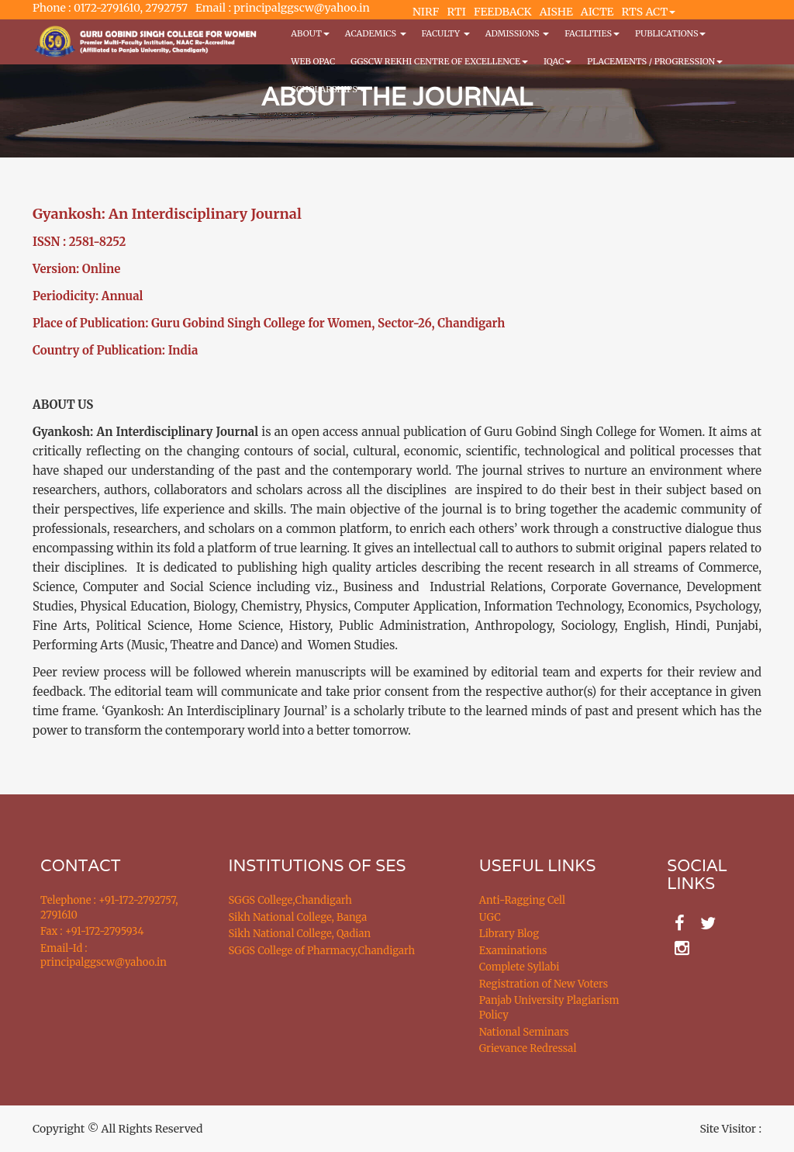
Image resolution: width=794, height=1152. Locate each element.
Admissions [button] (517, 33)
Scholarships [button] (328, 89)
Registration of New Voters (543, 984)
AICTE (597, 12)
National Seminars (524, 1032)
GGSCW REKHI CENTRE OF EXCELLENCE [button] (439, 61)
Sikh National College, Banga (298, 917)
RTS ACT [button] (649, 12)
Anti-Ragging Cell (522, 900)
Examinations (513, 950)
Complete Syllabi (519, 967)
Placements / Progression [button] (655, 61)
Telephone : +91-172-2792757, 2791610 (109, 908)
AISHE (556, 12)
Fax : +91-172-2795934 (91, 931)
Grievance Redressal (528, 1048)
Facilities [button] (592, 33)
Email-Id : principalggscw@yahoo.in (103, 956)
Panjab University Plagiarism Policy (549, 1008)
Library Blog (509, 933)
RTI (456, 12)
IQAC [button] (557, 61)
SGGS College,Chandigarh (290, 900)
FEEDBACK (503, 12)
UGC (490, 917)
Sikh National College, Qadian (300, 933)
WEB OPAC (313, 61)
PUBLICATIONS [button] (670, 33)
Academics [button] (375, 33)
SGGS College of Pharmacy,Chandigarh (322, 950)
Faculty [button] (446, 33)
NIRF (426, 12)
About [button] (310, 33)
